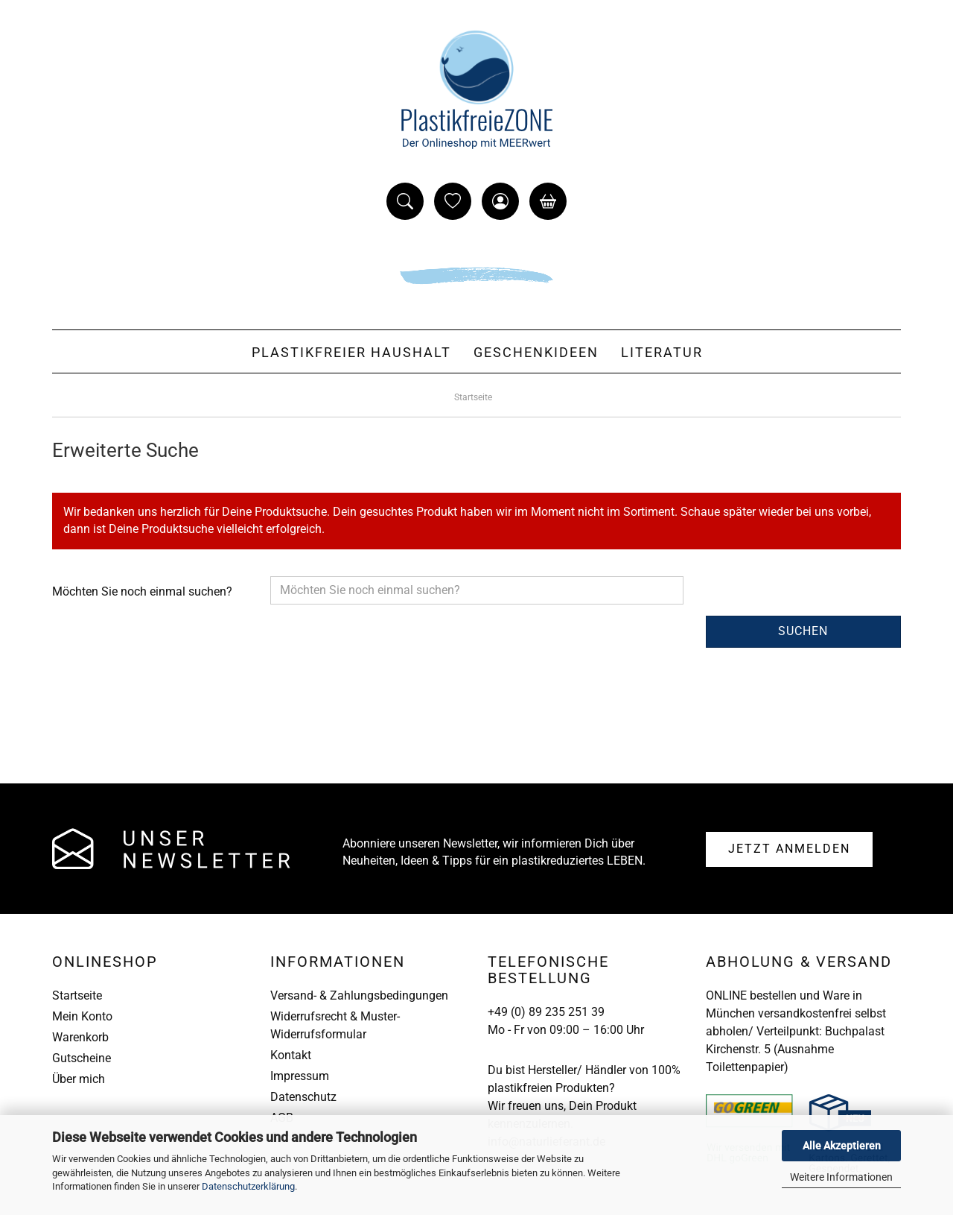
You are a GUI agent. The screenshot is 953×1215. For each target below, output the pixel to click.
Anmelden (789, 849)
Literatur (662, 352)
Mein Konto (82, 1016)
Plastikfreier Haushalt (351, 352)
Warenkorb (80, 1037)
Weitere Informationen (841, 1177)
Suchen (803, 631)
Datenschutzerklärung (248, 1186)
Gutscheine (81, 1058)
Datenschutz (303, 1097)
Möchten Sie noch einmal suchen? (142, 591)
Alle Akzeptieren (842, 1146)
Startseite (77, 995)
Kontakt (290, 1055)
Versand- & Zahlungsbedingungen (359, 995)
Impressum (299, 1076)
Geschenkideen (536, 352)
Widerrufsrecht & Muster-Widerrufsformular (335, 1025)
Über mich (78, 1079)
